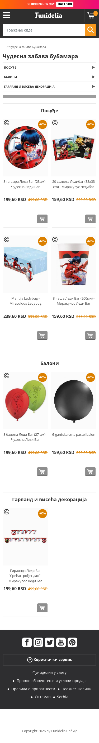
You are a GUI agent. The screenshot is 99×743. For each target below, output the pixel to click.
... (4, 47)
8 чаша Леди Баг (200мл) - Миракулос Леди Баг (74, 301)
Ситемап (43, 696)
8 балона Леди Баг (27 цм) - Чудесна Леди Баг (25, 437)
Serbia (62, 696)
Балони (10, 77)
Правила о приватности (33, 688)
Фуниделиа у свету (49, 672)
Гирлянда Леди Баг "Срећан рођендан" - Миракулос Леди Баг (25, 575)
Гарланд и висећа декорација (29, 86)
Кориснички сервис (49, 659)
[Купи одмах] (42, 219)
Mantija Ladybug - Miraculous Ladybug (25, 301)
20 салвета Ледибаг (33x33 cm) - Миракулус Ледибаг (73, 184)
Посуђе (10, 67)
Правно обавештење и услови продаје (52, 680)
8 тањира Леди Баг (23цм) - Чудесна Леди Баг (25, 184)
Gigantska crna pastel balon (73, 434)
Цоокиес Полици (77, 688)
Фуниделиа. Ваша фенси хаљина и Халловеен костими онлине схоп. (48, 15)
